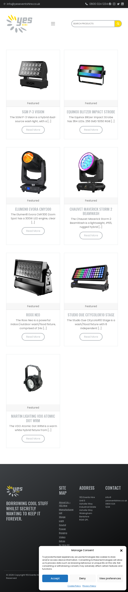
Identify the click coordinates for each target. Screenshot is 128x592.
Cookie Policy (74, 585)
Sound (62, 525)
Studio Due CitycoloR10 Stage (91, 314)
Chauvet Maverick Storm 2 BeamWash (91, 211)
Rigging (63, 533)
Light (61, 521)
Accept (55, 578)
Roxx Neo (33, 314)
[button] (121, 550)
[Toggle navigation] (53, 23)
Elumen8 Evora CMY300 (33, 209)
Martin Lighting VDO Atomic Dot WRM (33, 418)
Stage (62, 517)
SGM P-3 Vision (33, 111)
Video (62, 537)
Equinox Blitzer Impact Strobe (91, 111)
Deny (82, 578)
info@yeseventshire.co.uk (21, 4)
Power (62, 529)
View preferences (110, 578)
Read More (33, 130)
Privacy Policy (89, 585)
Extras (62, 541)
